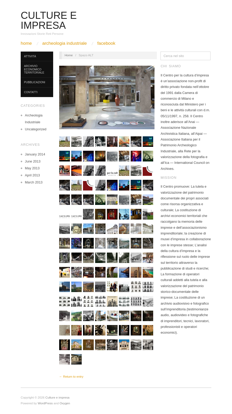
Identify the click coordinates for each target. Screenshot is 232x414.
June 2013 (33, 161)
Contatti (30, 92)
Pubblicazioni (34, 82)
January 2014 (35, 154)
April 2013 (32, 175)
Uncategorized (35, 129)
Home (26, 43)
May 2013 (32, 168)
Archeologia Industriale (64, 43)
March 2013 (33, 182)
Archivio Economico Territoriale (34, 69)
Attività (30, 56)
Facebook (106, 43)
